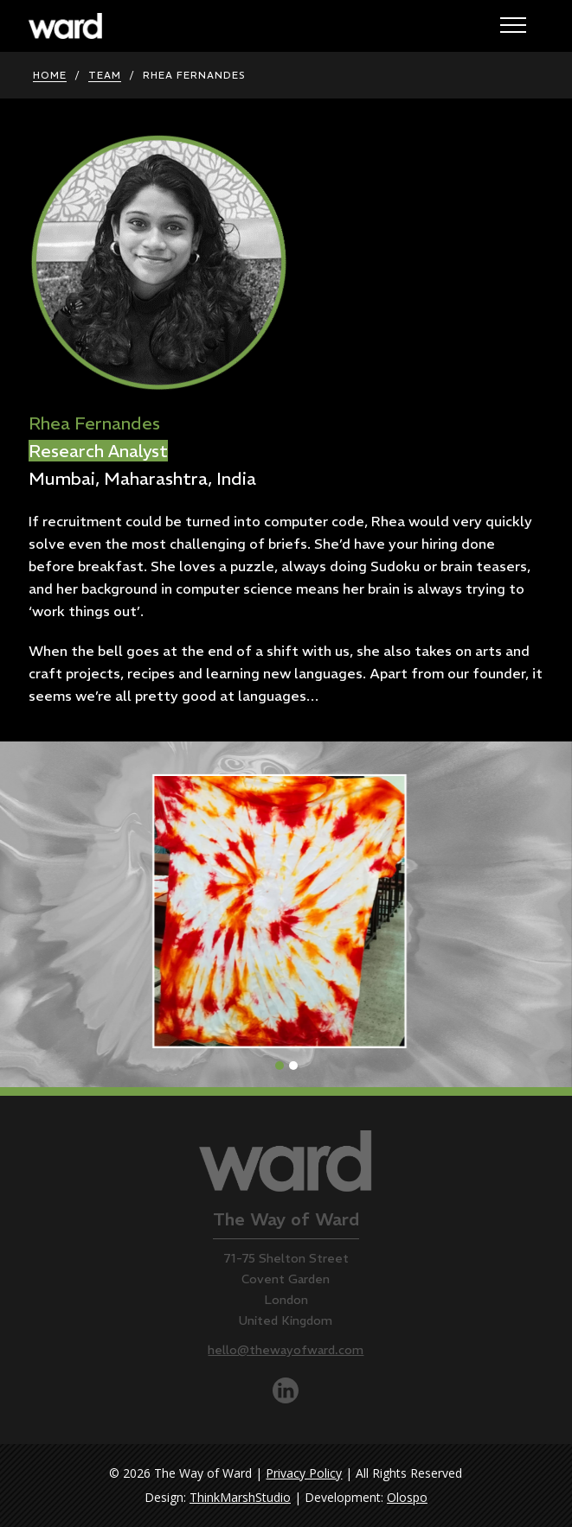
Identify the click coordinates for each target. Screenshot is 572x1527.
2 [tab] (296, 1064)
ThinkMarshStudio (240, 1497)
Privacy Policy (304, 1473)
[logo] (65, 33)
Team (104, 75)
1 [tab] (283, 1064)
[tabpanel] (286, 914)
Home (50, 75)
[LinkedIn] (286, 1399)
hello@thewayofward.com (285, 1350)
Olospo (407, 1497)
